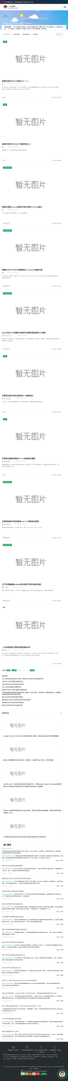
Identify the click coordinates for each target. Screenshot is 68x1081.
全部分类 (59, 34)
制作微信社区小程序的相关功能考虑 (13, 702)
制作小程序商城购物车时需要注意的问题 (14, 929)
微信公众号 (6, 650)
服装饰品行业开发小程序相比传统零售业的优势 (16, 700)
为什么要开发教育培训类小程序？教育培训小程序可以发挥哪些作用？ (23, 679)
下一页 (32, 670)
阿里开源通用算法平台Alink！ (11, 1031)
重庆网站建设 (6, 537)
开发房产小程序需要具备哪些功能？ (13, 681)
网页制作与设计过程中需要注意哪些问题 (14, 690)
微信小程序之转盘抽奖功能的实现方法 (13, 955)
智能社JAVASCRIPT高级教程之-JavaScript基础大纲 (22, 270)
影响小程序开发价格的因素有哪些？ (13, 697)
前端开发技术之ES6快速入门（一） (16, 81)
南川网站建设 (6, 398)
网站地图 (36, 1063)
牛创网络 (5, 587)
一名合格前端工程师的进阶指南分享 (16, 647)
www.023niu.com (7, 335)
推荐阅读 (5, 713)
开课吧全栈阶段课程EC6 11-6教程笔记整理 (18, 459)
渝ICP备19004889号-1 (28, 1065)
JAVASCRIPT (6, 223)
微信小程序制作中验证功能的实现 (12, 705)
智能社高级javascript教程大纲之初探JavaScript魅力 (22, 207)
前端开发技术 (28, 23)
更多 (61, 713)
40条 (8, 670)
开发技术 (21, 23)
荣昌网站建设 (6, 524)
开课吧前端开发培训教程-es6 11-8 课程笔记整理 (20, 521)
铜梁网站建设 (6, 461)
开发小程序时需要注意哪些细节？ (12, 687)
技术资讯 (15, 23)
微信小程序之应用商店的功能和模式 (13, 942)
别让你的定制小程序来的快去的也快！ (13, 684)
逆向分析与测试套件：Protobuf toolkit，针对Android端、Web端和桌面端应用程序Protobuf (29, 993)
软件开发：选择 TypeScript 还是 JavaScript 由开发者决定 (19, 980)
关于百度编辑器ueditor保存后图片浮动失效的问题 (21, 584)
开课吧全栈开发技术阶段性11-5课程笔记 (17, 396)
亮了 (58, 860)
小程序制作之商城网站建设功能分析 (13, 916)
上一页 (14, 670)
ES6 (4, 97)
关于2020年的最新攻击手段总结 (11, 1019)
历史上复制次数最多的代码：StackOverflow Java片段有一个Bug (21, 1006)
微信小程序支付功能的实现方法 (11, 967)
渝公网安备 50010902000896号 (40, 1065)
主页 (10, 23)
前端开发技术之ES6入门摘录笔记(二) (16, 144)
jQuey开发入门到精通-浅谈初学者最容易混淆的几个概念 (24, 333)
